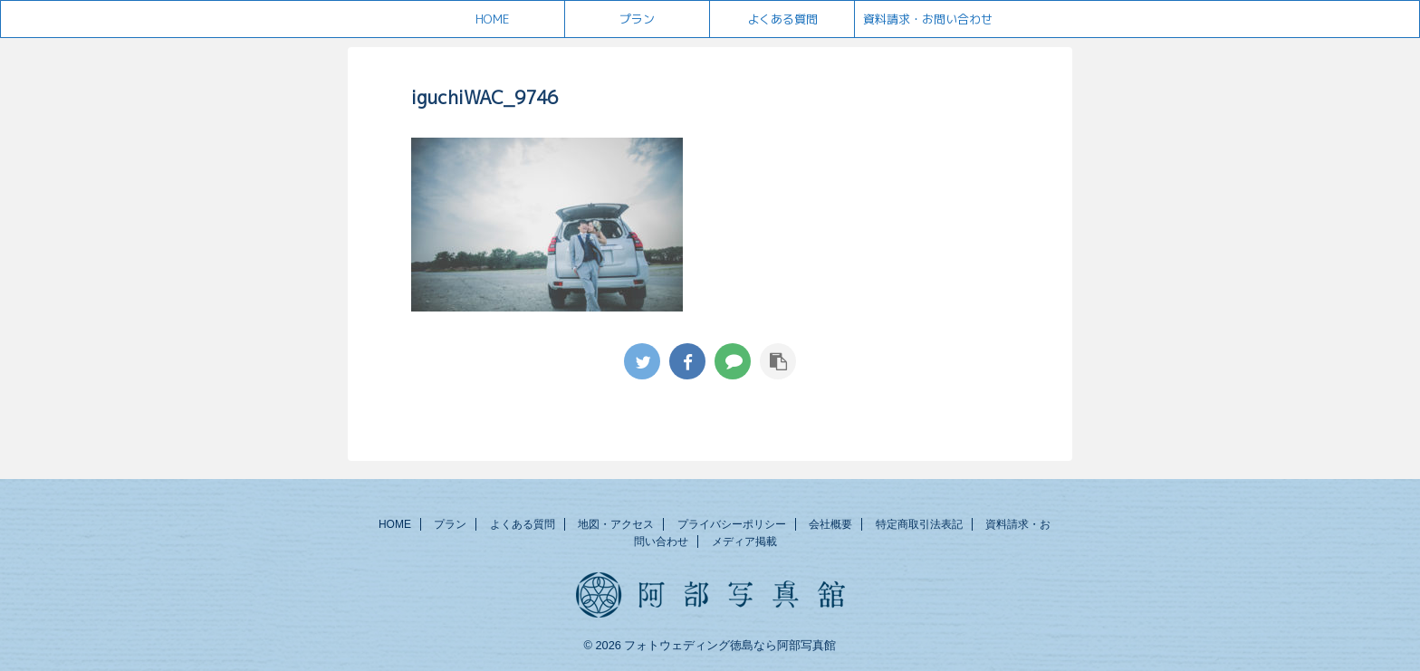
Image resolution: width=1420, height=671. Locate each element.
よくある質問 (782, 19)
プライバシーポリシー (731, 524)
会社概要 (830, 524)
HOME (492, 19)
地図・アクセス (616, 524)
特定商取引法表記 (919, 524)
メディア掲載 (744, 541)
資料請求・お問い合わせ (928, 19)
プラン (637, 19)
